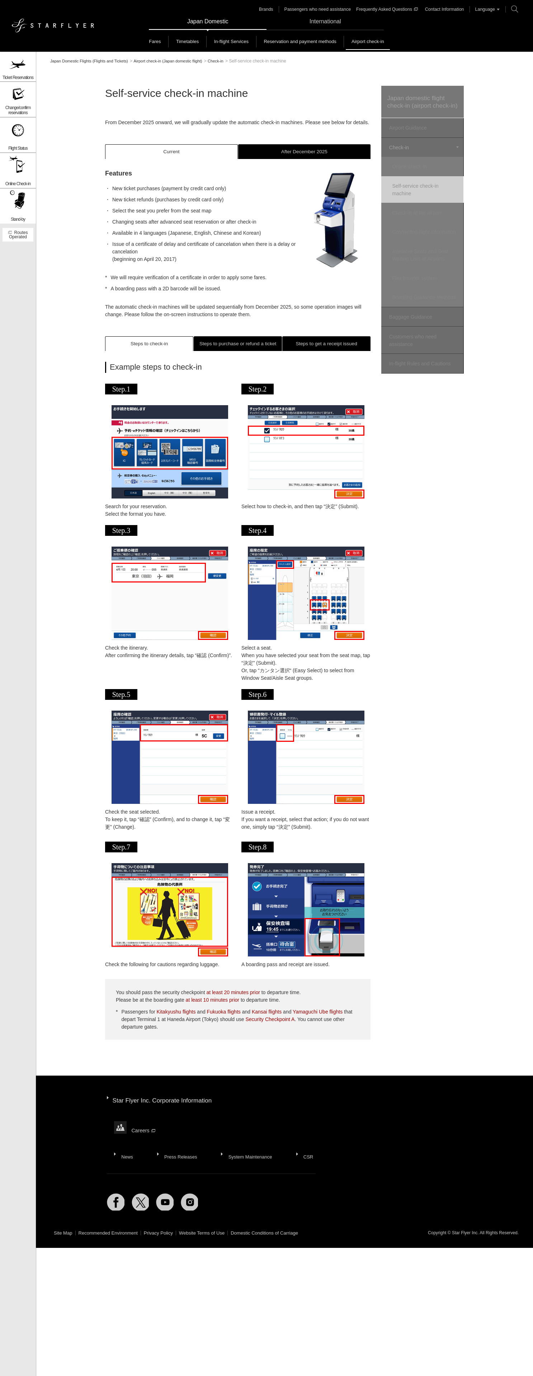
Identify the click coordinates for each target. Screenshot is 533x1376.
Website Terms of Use (211, 1242)
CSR (301, 1150)
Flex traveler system (419, 283)
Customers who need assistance (411, 347)
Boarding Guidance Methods (418, 304)
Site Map (64, 1242)
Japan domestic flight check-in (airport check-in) (421, 106)
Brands (270, 9)
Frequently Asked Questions (387, 9)
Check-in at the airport (422, 215)
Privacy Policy (165, 1242)
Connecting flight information (415, 236)
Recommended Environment (111, 1242)
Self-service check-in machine (420, 193)
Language (482, 9)
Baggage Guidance (409, 326)
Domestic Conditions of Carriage (278, 1242)
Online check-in (414, 172)
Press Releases (177, 1150)
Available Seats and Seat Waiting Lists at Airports (425, 261)
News (126, 1150)
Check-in (398, 155)
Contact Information (443, 9)
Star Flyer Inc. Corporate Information (165, 1106)
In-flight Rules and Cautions (419, 369)
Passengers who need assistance (320, 9)
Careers (144, 1131)
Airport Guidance (407, 137)
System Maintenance (245, 1150)
